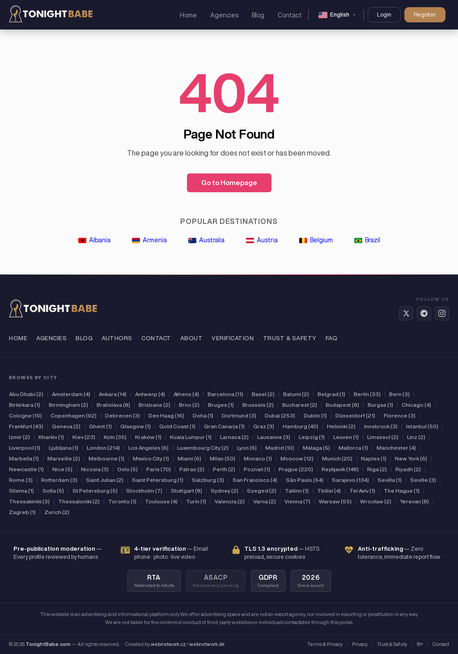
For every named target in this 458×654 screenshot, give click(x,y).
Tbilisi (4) (329, 491)
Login (384, 14)
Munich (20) (337, 458)
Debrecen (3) (122, 415)
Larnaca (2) (234, 437)
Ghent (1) (100, 426)
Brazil (367, 240)
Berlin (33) (367, 394)
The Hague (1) (402, 491)
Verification (233, 338)
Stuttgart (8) (186, 491)
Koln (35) (115, 437)
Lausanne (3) (273, 437)
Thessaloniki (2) (79, 501)
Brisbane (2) (154, 405)
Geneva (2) (66, 426)
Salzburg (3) (208, 480)
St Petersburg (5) (95, 491)
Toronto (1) (122, 501)
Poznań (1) (257, 469)
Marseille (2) (63, 458)
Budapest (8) (342, 405)
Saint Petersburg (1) (157, 480)
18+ (419, 643)
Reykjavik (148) (340, 469)
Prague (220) (296, 469)
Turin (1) (196, 501)
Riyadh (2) (408, 469)
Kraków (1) (148, 437)
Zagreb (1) (22, 512)
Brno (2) (189, 405)
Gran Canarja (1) (224, 426)
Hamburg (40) (300, 426)
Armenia (149, 240)
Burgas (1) (380, 405)
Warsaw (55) (335, 501)
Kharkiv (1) (51, 437)
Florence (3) (400, 415)
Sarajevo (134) (350, 480)
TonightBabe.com (48, 643)
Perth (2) (224, 469)
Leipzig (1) (312, 437)
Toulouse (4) (161, 501)
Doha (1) (203, 415)
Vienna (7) (297, 501)
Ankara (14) (113, 394)
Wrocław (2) (375, 501)
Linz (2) (416, 437)
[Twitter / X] (406, 313)
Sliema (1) (21, 491)
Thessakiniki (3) (29, 501)
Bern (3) (399, 394)
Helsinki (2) (341, 426)
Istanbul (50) (422, 426)
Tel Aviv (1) (362, 491)
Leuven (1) (346, 437)
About (191, 338)
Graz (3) (263, 426)
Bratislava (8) (113, 405)
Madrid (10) (279, 448)
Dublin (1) (315, 415)
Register (425, 14)
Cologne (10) (25, 415)
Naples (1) (373, 458)
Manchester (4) (396, 448)
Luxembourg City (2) (203, 448)
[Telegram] (424, 313)
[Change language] (337, 14)
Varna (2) (264, 501)
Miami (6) (189, 458)
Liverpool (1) (24, 448)
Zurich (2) (56, 512)
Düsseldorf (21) (355, 415)
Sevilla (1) (389, 480)
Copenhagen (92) (74, 415)
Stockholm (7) (144, 491)
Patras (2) (191, 469)
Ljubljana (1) (63, 448)
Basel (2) (263, 394)
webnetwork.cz (168, 643)
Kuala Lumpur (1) (191, 437)
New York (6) (411, 458)
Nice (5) (62, 469)
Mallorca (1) (353, 448)
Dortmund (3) (239, 415)
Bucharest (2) (299, 405)
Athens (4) (186, 394)
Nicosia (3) (95, 469)
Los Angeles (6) (148, 448)
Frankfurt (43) (26, 426)
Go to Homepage (229, 182)
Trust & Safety (290, 338)
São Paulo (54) (304, 480)
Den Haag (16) (166, 415)
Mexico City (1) (151, 458)
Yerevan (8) (414, 501)
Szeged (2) (261, 491)
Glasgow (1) (135, 426)
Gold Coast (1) (177, 426)
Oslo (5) (127, 469)
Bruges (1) (221, 405)
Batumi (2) (296, 394)
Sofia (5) (53, 491)
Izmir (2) (19, 437)
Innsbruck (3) (381, 426)
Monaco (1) (258, 458)
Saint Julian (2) (104, 480)
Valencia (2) (230, 501)
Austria (262, 240)
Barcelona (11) (225, 394)
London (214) (103, 448)
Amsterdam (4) (71, 394)
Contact (290, 15)
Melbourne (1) (106, 458)
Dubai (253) (280, 415)
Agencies (224, 15)
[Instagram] (442, 313)
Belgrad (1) (331, 394)
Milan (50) (222, 458)
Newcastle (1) (26, 469)
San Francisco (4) (255, 480)
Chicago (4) (416, 405)
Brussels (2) (258, 405)
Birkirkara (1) (24, 405)
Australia (206, 240)
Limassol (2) (383, 437)
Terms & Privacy (325, 643)
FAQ (332, 338)
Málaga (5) (316, 448)
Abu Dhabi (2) (26, 394)
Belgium (316, 240)
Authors (117, 338)
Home (188, 15)
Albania (94, 240)
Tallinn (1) (297, 491)
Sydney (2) (224, 491)
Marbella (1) (24, 458)
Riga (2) (377, 469)
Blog (258, 15)
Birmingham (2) (68, 405)
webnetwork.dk (207, 643)
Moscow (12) (297, 458)
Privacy (360, 643)
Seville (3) (423, 480)
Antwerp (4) (150, 394)
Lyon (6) (247, 448)
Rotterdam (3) (59, 480)
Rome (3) (21, 480)
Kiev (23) (83, 437)
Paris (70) (158, 469)
